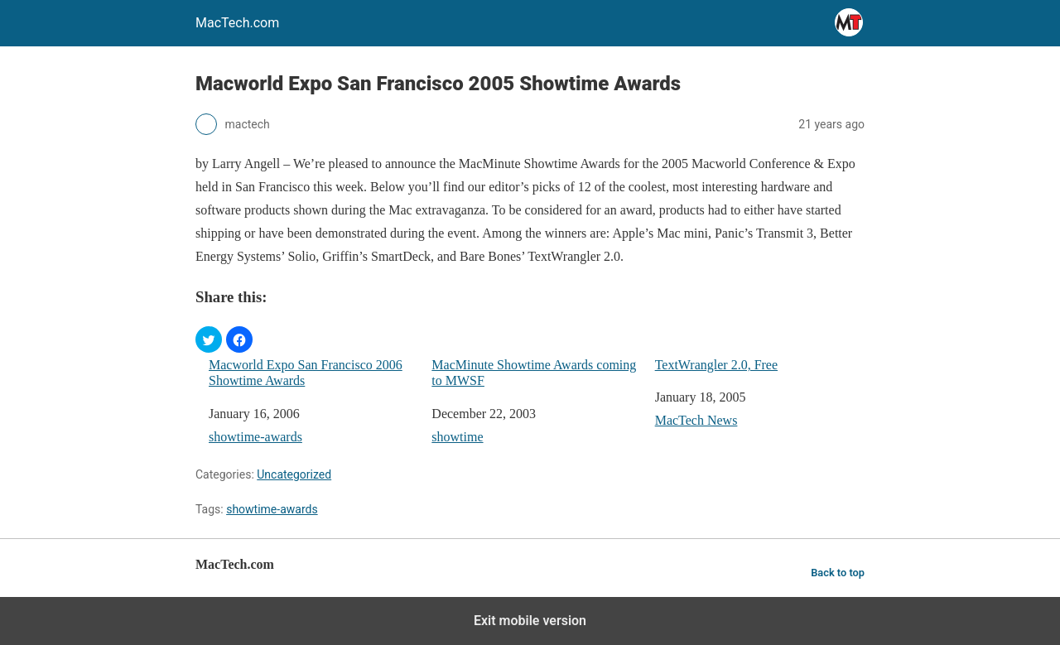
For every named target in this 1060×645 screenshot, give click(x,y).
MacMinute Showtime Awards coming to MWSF (533, 372)
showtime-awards (255, 437)
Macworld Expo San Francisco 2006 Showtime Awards (305, 372)
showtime (457, 437)
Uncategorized (294, 474)
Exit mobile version (530, 620)
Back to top (838, 572)
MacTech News (696, 420)
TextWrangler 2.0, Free (716, 365)
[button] (208, 339)
